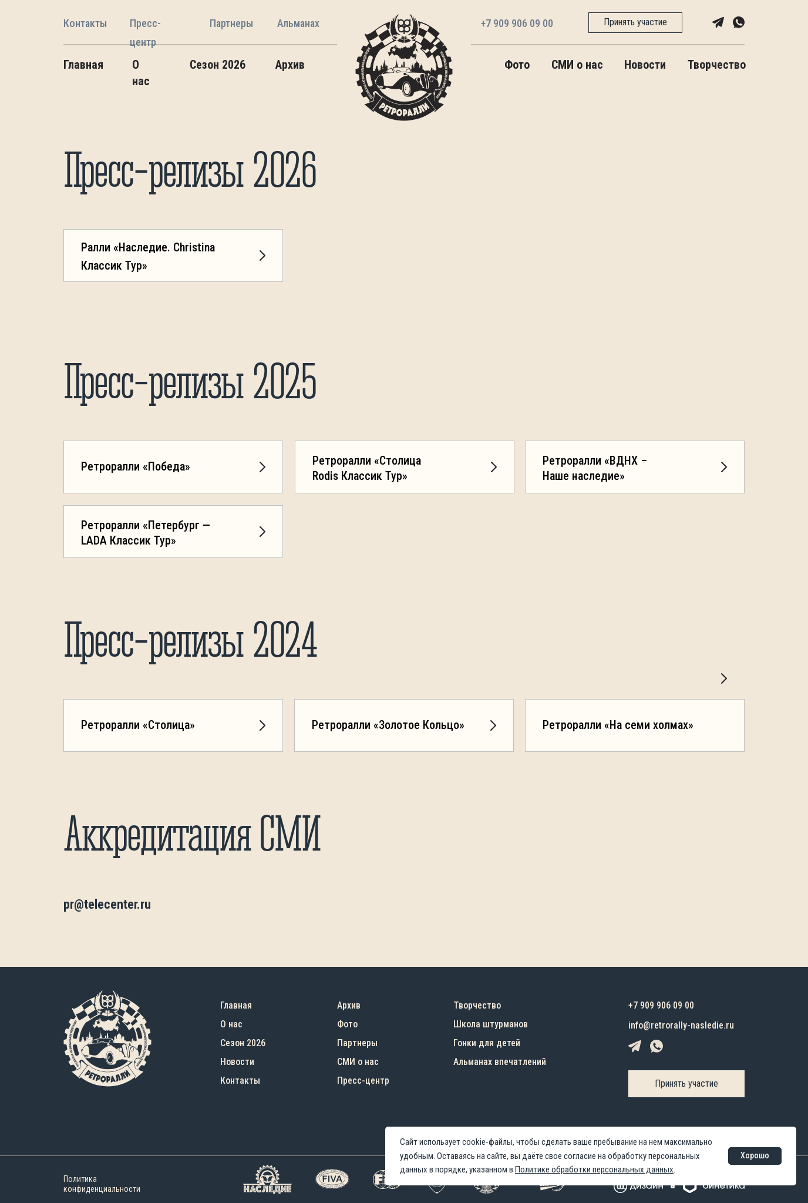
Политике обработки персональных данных (594, 1169)
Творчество (717, 65)
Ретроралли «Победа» (135, 466)
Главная (83, 65)
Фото (517, 65)
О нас (231, 1024)
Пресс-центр (363, 1080)
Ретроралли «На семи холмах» (618, 725)
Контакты (85, 23)
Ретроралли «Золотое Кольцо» (388, 725)
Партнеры (231, 23)
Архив (290, 65)
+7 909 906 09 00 (517, 23)
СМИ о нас (577, 65)
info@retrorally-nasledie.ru (681, 1025)
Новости (645, 65)
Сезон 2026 (217, 65)
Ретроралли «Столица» (138, 725)
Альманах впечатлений (499, 1061)
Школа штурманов (490, 1024)
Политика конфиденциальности (101, 1184)
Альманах (298, 23)
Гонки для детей (486, 1043)
